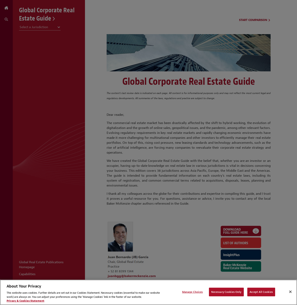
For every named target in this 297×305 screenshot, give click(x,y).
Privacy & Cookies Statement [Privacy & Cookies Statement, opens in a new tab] (25, 301)
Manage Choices (192, 292)
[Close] (290, 291)
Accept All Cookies (261, 292)
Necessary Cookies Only (226, 292)
